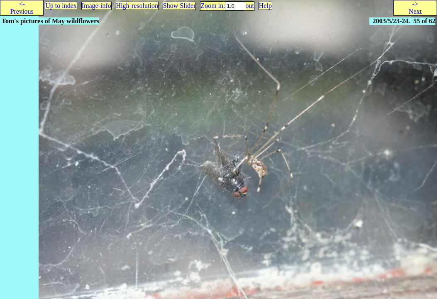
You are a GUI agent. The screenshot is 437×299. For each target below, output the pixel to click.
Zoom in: (212, 5)
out (249, 5)
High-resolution (137, 5)
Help (265, 5)
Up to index (61, 5)
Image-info (96, 5)
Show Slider (179, 5)
